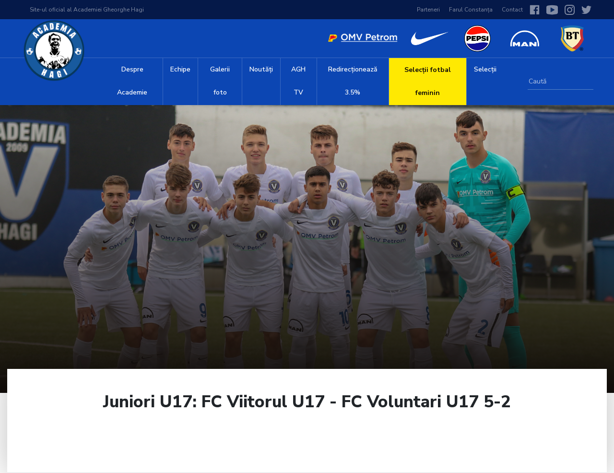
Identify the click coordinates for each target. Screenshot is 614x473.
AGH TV (298, 81)
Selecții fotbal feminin (427, 81)
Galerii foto (220, 81)
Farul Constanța (471, 9)
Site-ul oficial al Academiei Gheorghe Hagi (87, 9)
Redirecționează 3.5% (353, 81)
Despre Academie (132, 81)
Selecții (485, 69)
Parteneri (428, 9)
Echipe (180, 69)
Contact (512, 9)
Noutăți (261, 69)
